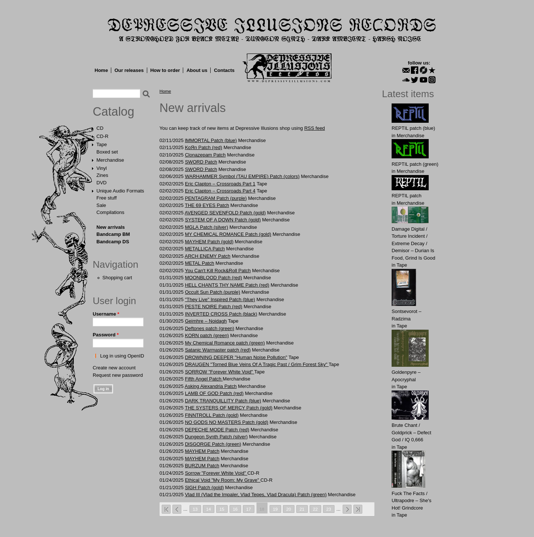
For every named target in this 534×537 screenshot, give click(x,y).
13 (195, 509)
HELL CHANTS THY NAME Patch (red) (227, 285)
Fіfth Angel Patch (204, 379)
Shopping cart (117, 277)
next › (347, 509)
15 (222, 509)
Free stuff (106, 198)
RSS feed (314, 128)
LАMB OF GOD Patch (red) (214, 393)
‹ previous (176, 509)
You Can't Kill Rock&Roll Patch (218, 270)
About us (197, 70)
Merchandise (110, 160)
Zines (102, 175)
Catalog (113, 111)
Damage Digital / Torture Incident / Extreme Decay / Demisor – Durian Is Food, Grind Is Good (413, 243)
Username (106, 314)
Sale (101, 205)
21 (302, 509)
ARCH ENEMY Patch (207, 256)
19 (275, 509)
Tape (101, 144)
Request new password (118, 375)
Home (101, 70)
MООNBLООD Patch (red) (213, 277)
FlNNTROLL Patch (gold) (212, 415)
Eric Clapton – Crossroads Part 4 (220, 191)
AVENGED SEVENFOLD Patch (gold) (225, 212)
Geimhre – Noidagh (206, 321)
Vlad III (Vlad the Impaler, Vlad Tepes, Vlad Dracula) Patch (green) (256, 494)
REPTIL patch (406, 195)
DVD (101, 182)
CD (99, 128)
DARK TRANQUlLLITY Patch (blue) (223, 400)
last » (357, 509)
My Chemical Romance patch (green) (225, 343)
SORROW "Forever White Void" (219, 372)
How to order (165, 70)
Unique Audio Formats (120, 191)
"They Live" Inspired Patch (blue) (220, 299)
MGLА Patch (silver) (206, 227)
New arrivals (110, 227)
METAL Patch (199, 263)
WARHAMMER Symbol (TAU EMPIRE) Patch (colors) (242, 176)
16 (235, 509)
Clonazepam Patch (205, 155)
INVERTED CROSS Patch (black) (221, 314)
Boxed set (107, 152)
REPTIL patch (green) (415, 164)
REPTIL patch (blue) (413, 128)
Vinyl (101, 168)
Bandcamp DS (112, 241)
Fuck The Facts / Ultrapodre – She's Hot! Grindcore (411, 501)
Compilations (110, 212)
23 (328, 509)
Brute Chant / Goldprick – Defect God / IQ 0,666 (411, 432)
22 (315, 509)
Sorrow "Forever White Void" (216, 473)
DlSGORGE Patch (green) (213, 444)
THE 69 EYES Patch (207, 205)
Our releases (129, 70)
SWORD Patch (201, 162)
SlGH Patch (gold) (204, 487)
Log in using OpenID (122, 356)
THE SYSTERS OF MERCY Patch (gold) (228, 408)
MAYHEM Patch (202, 451)
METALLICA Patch (205, 248)
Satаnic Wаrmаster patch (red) (218, 350)
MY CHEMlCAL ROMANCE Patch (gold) (228, 234)
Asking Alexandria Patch (211, 386)
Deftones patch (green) (209, 328)
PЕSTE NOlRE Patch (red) (214, 306)
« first (166, 509)
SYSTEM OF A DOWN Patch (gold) (223, 220)
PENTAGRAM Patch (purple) (216, 198)
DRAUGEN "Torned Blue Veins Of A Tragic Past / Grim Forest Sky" (257, 364)
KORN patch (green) (207, 335)
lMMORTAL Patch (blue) (211, 140)
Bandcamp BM (113, 234)
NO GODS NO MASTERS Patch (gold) (226, 422)
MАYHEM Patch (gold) (209, 241)
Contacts (224, 70)
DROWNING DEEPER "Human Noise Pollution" (236, 357)
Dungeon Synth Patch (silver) (216, 436)
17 (248, 509)
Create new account (114, 367)
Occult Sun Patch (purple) (212, 292)
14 (208, 509)
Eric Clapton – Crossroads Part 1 (220, 184)
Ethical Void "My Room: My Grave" (223, 480)
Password (106, 334)
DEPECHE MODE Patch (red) (217, 429)
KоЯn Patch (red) (203, 147)
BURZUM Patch (202, 465)
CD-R (102, 136)
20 (288, 509)
